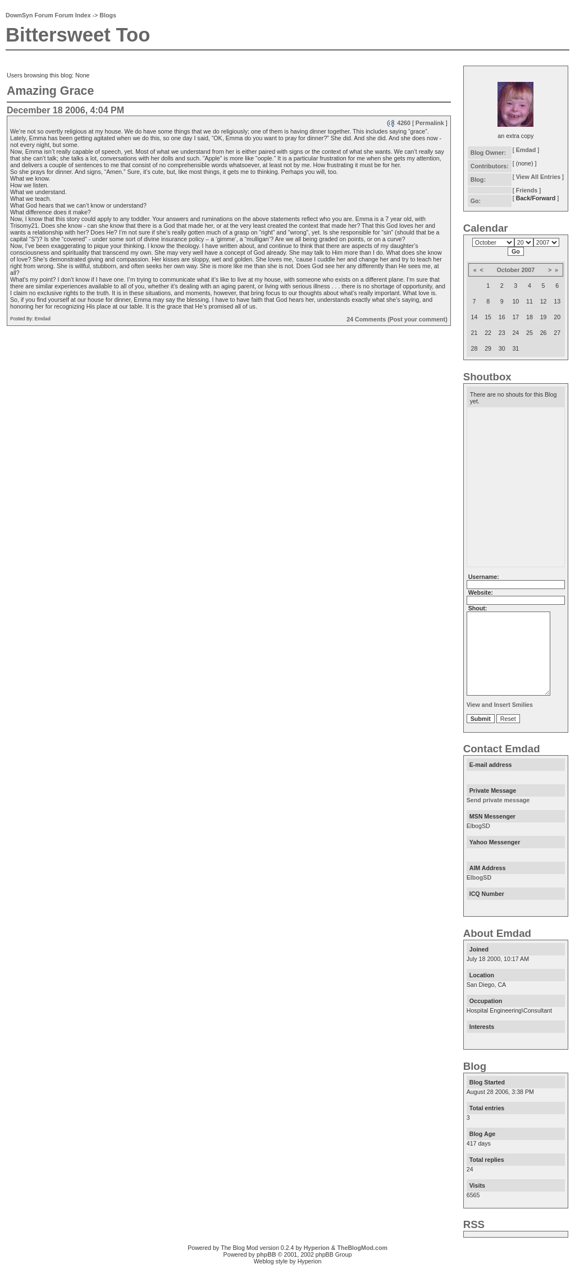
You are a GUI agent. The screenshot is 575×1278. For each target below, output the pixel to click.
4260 (398, 122)
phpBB (266, 1268)
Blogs (107, 15)
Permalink (430, 122)
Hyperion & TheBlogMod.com (345, 1261)
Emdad (43, 318)
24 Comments (366, 319)
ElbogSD (479, 891)
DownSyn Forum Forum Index (48, 15)
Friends (527, 190)
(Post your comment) (417, 319)
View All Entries (538, 176)
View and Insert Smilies (500, 718)
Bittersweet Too (78, 34)
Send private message (498, 813)
